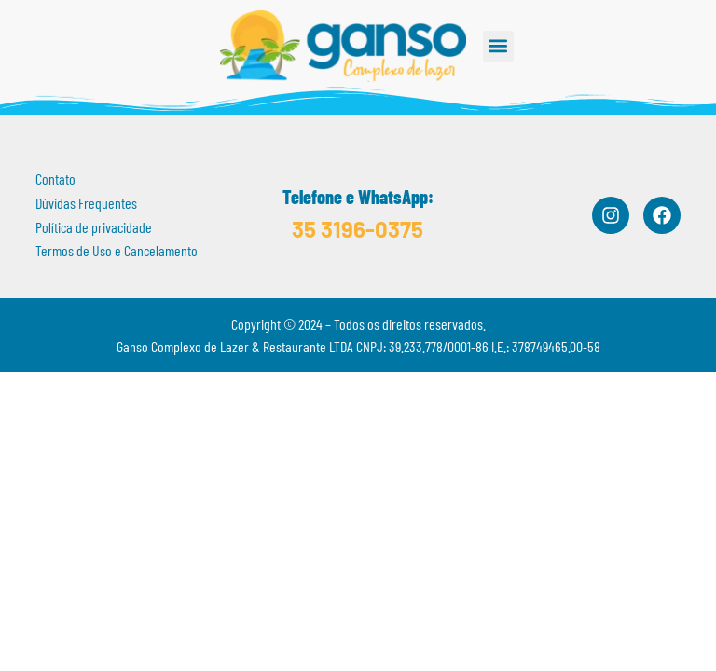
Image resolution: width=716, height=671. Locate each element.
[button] (498, 46)
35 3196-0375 (357, 228)
